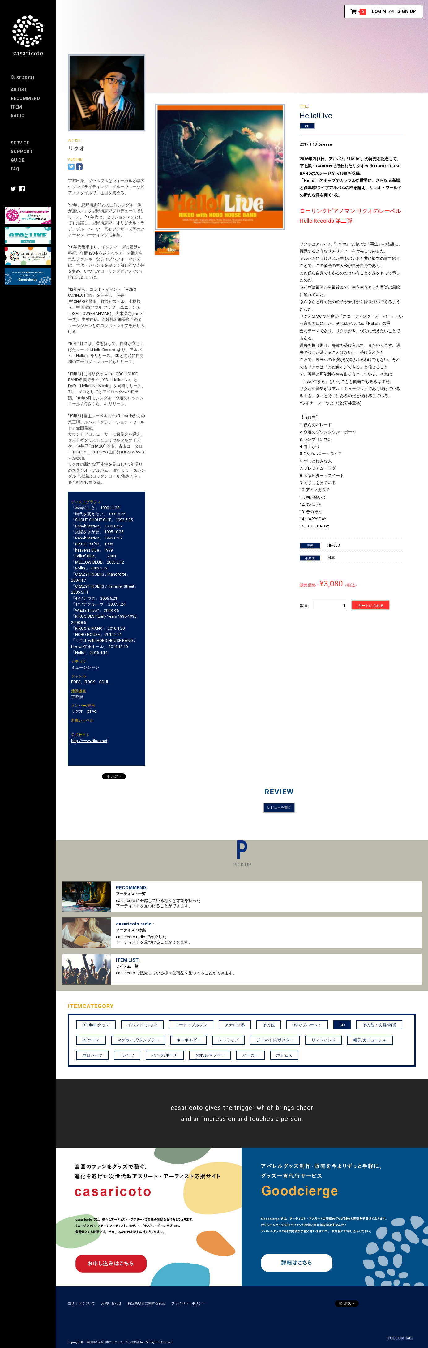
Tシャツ (127, 1055)
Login (379, 11)
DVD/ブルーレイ (307, 1025)
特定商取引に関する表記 (146, 1303)
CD (307, 126)
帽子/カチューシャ (370, 1040)
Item (16, 107)
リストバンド (323, 1040)
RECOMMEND (25, 98)
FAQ (15, 168)
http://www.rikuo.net (89, 740)
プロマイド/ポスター (275, 1040)
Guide (17, 160)
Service (20, 142)
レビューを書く (279, 807)
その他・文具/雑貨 (379, 1025)
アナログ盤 (235, 1025)
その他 (269, 1025)
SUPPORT (22, 151)
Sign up (406, 11)
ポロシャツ (92, 1055)
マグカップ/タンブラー (138, 1040)
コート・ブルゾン (191, 1025)
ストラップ (228, 1040)
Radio (17, 115)
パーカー (250, 1055)
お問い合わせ (111, 1303)
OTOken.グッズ (95, 1025)
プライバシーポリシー (188, 1303)
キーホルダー (189, 1040)
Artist (19, 89)
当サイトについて (81, 1303)
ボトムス (284, 1055)
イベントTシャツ (142, 1025)
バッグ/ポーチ (165, 1055)
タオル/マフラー (210, 1055)
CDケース (91, 1040)
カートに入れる (371, 605)
